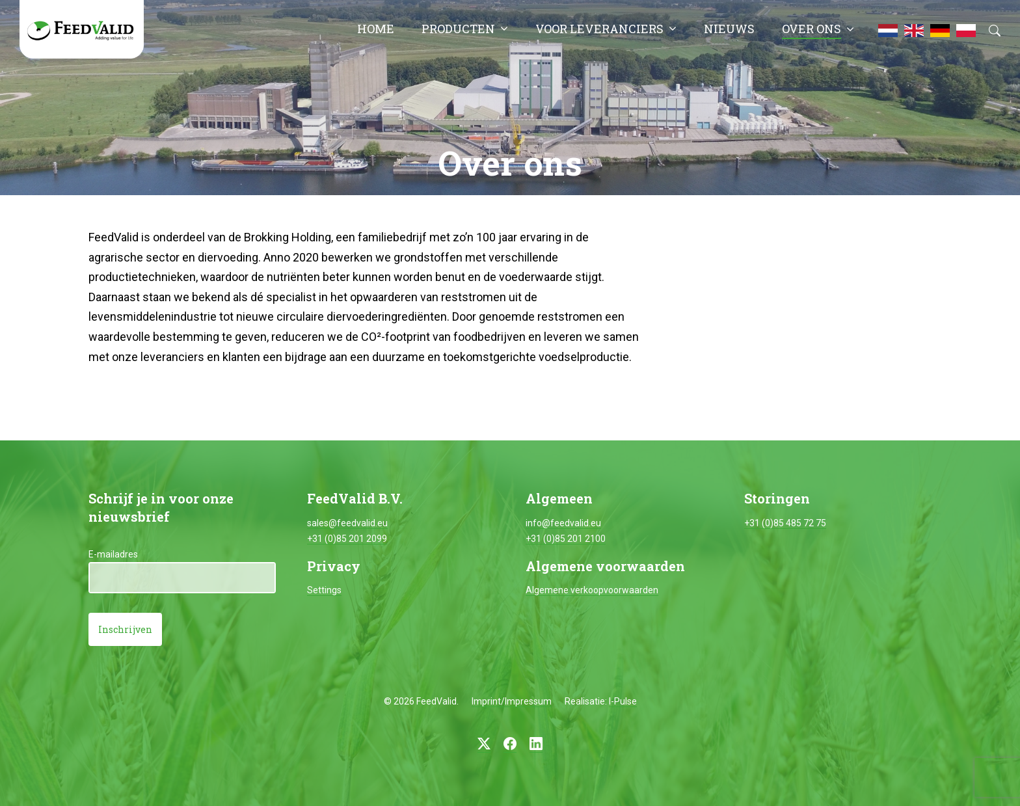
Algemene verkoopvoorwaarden (592, 590)
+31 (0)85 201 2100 (566, 538)
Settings (324, 590)
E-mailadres (113, 554)
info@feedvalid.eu (563, 523)
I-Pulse (623, 701)
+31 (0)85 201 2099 (347, 538)
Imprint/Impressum (512, 701)
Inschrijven (125, 629)
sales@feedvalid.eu (347, 523)
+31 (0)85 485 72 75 (785, 523)
